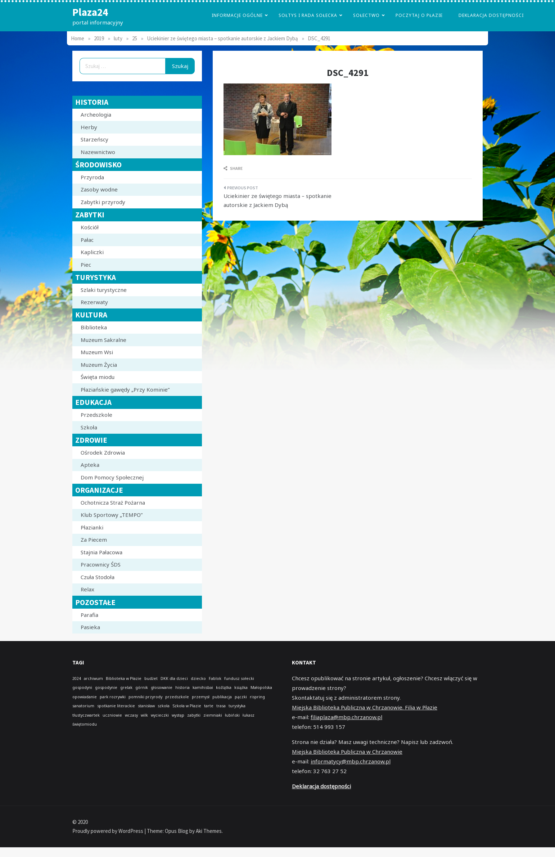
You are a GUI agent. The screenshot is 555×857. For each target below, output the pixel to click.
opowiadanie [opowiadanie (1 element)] (84, 696)
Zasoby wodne (99, 189)
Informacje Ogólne (237, 15)
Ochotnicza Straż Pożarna (113, 502)
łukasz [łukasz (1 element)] (248, 715)
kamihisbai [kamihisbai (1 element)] (203, 687)
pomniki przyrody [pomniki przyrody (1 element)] (145, 696)
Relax (87, 589)
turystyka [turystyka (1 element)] (237, 705)
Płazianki (92, 527)
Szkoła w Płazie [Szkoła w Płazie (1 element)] (186, 705)
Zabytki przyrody (103, 202)
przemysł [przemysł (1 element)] (200, 696)
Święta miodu (97, 376)
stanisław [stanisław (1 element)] (146, 705)
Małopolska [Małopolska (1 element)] (261, 687)
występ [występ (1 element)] (178, 715)
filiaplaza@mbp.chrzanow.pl (346, 717)
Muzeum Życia (99, 364)
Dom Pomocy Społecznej (112, 477)
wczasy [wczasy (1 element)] (131, 715)
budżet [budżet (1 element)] (151, 678)
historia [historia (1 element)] (182, 687)
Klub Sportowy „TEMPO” (112, 514)
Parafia (89, 614)
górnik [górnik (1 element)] (141, 687)
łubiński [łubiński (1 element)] (232, 715)
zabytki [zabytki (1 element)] (193, 715)
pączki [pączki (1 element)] (241, 696)
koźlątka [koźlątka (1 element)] (223, 687)
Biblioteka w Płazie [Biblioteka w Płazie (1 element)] (123, 678)
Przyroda (92, 177)
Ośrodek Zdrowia (103, 452)
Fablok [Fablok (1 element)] (215, 678)
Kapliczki (92, 252)
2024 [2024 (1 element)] (76, 678)
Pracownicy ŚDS (101, 564)
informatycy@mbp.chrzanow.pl (351, 761)
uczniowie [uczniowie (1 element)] (112, 715)
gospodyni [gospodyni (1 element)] (82, 687)
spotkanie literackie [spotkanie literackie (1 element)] (116, 705)
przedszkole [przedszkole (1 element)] (177, 696)
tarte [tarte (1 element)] (208, 705)
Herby (89, 127)
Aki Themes (209, 830)
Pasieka (90, 627)
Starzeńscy (94, 139)
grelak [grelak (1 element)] (126, 687)
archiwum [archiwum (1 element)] (93, 678)
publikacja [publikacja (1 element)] (222, 696)
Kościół (90, 227)
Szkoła (89, 427)
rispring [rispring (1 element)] (257, 696)
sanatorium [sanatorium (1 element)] (83, 705)
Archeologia (96, 114)
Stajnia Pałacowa (101, 552)
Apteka (90, 464)
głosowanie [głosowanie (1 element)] (161, 687)
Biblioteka (94, 327)
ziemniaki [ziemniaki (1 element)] (212, 715)
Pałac (87, 239)
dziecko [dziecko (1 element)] (198, 678)
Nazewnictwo (98, 151)
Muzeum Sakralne (103, 339)
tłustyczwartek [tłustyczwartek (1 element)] (86, 715)
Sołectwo (366, 15)
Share (233, 168)
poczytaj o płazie (419, 15)
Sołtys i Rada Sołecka (308, 15)
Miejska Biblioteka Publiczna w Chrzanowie (347, 751)
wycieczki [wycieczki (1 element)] (160, 715)
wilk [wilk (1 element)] (144, 715)
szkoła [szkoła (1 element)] (164, 705)
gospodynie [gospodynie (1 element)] (106, 687)
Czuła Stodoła (97, 577)
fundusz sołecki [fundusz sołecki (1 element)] (239, 678)
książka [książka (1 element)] (241, 687)
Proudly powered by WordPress (108, 830)
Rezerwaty (94, 302)
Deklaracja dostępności (491, 15)
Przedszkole (96, 414)
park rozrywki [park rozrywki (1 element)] (113, 696)
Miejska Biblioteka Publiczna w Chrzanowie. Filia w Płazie (364, 707)
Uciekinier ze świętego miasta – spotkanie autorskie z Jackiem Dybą (277, 200)
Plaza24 (90, 12)
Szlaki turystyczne (104, 289)
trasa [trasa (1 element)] (221, 705)
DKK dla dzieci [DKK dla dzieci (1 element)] (174, 678)
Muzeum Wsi (97, 352)
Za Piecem (94, 539)
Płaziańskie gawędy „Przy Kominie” (125, 389)
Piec (86, 264)
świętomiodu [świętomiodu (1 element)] (84, 724)
